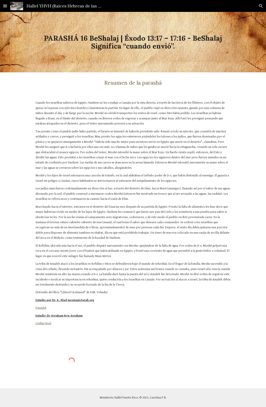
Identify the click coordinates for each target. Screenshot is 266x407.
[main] (133, 42)
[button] (5, 6)
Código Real (43, 323)
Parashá (40, 308)
